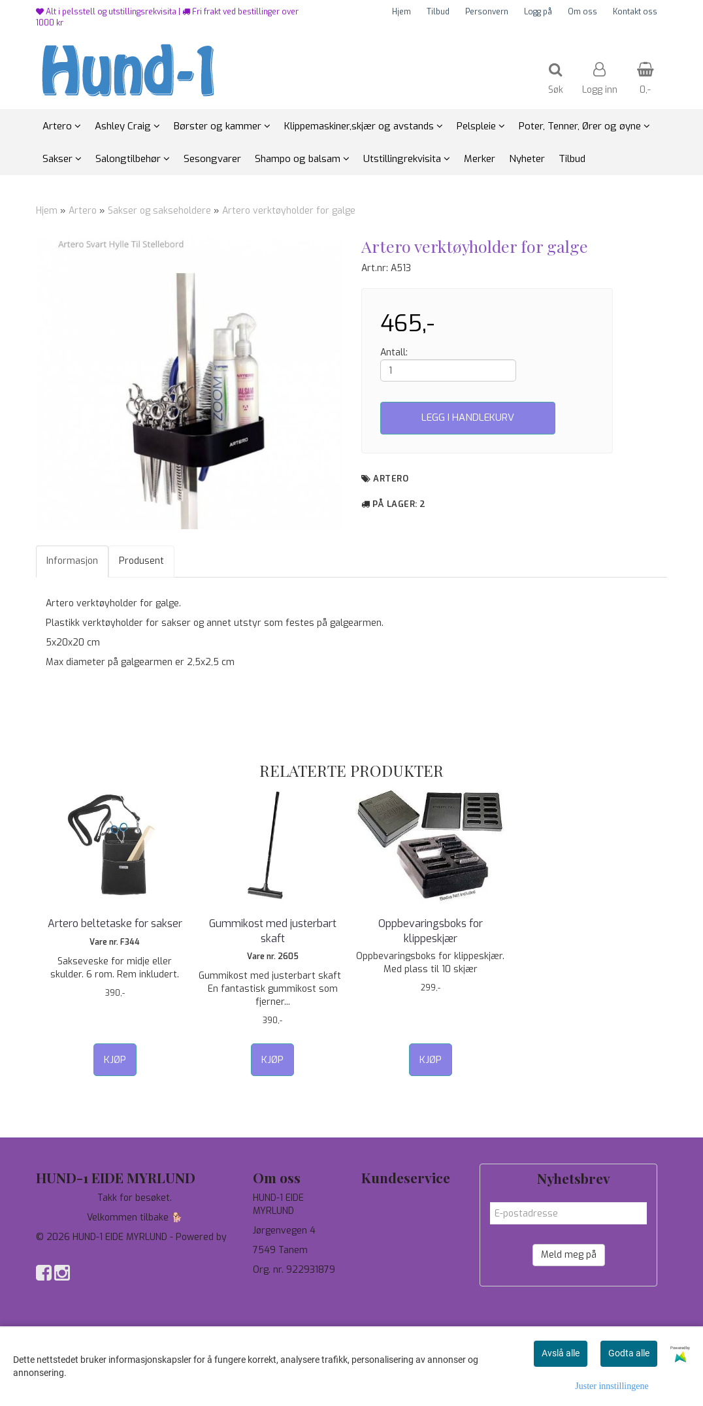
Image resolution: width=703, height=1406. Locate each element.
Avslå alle (561, 1353)
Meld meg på (569, 1255)
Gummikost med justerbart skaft (272, 931)
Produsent (141, 561)
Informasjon (72, 561)
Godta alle (628, 1353)
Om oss (582, 12)
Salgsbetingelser (397, 1257)
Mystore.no (60, 1250)
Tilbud (438, 12)
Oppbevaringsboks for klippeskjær (430, 931)
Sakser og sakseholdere (159, 210)
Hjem (401, 12)
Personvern (486, 12)
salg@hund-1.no (286, 1302)
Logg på (538, 12)
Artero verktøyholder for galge (288, 210)
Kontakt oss (635, 12)
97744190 (274, 1289)
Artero (83, 210)
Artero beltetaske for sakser (115, 923)
